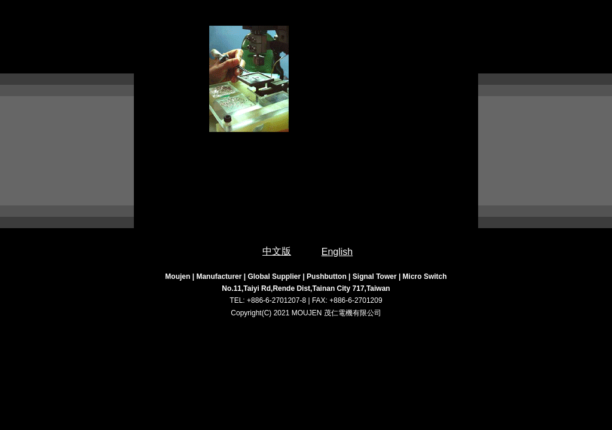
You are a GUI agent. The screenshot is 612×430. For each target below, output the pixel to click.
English (337, 252)
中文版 (276, 251)
